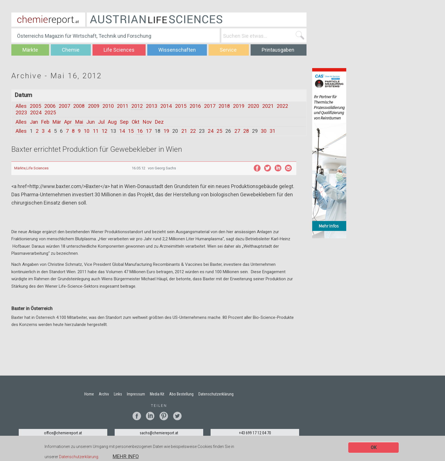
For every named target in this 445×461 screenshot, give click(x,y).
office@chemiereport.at (63, 433)
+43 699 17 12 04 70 (255, 433)
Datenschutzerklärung (78, 458)
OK (374, 448)
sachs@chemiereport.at (159, 433)
